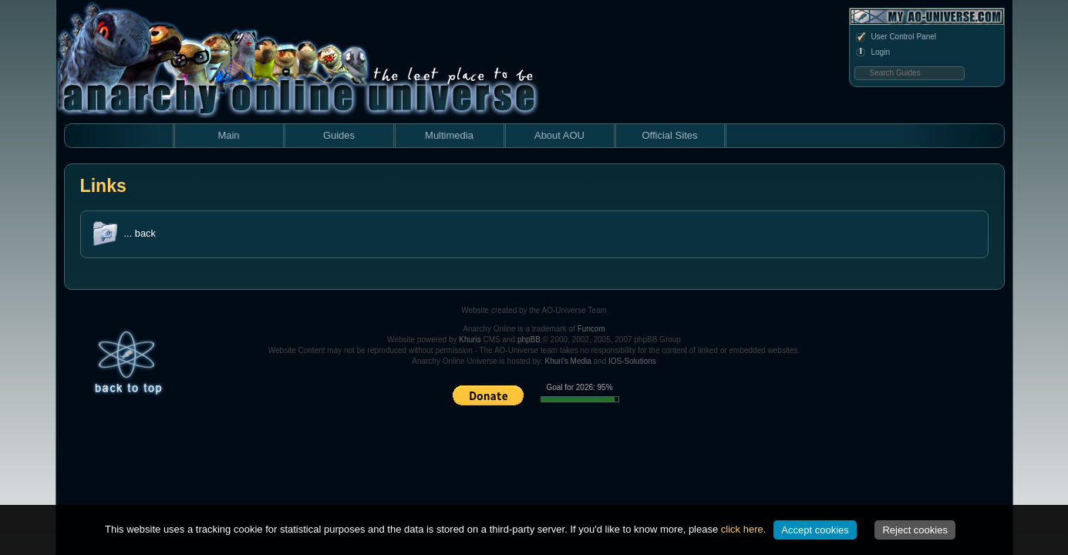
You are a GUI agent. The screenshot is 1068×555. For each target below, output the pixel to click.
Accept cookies (814, 530)
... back (140, 233)
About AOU (559, 135)
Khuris (469, 339)
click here (742, 529)
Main (228, 135)
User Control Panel (895, 37)
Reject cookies (915, 530)
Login (872, 52)
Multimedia (449, 135)
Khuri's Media (568, 361)
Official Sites (669, 135)
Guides (339, 135)
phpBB (529, 339)
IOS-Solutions (632, 361)
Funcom (591, 329)
